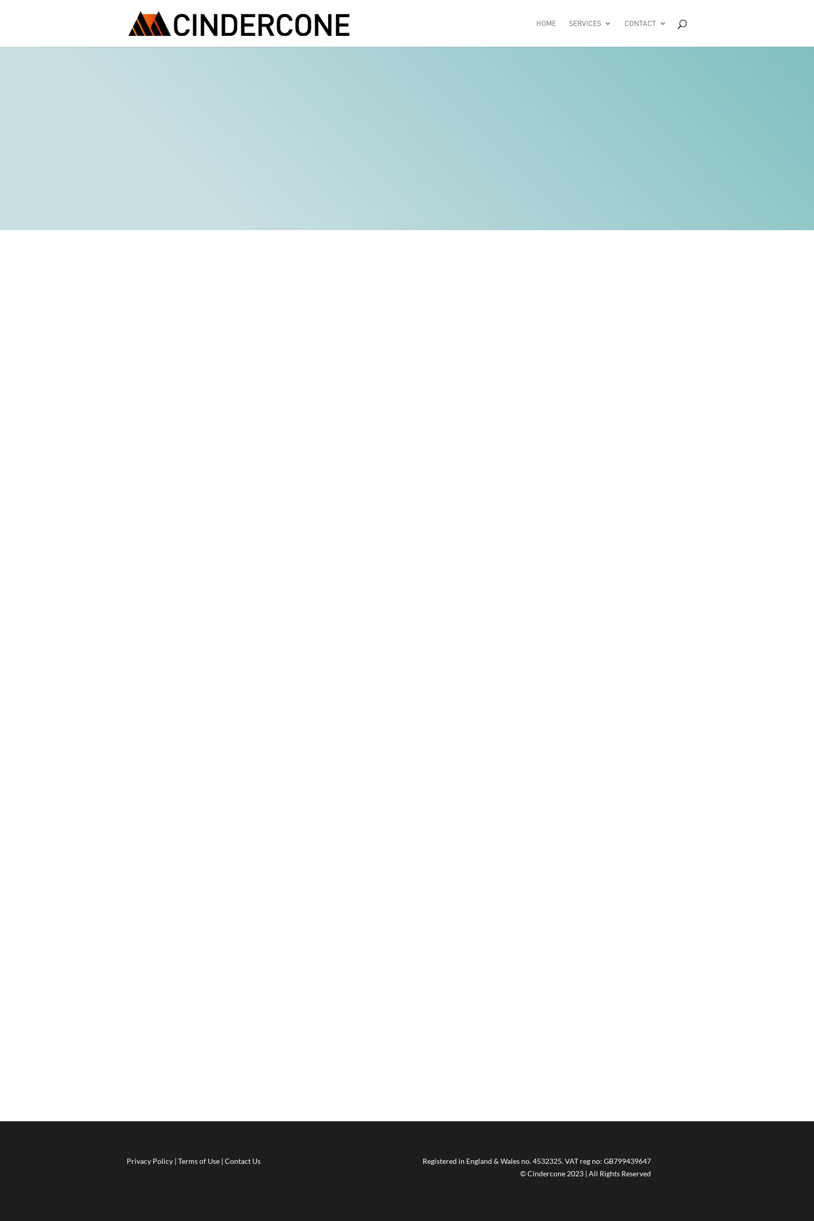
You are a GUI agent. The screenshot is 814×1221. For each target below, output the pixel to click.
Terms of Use (199, 1161)
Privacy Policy (150, 1161)
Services (585, 24)
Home (546, 24)
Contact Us (243, 1161)
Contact (640, 24)
